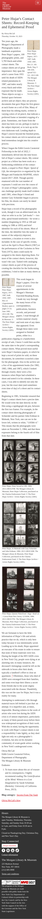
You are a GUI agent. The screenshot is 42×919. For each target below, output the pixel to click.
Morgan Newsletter (9, 846)
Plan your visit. (6, 13)
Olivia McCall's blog (11, 800)
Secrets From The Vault (27, 795)
